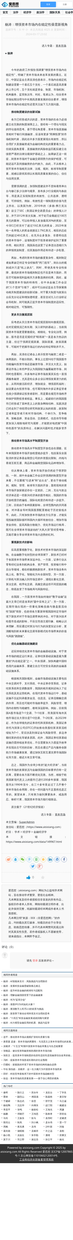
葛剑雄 (6, 1130)
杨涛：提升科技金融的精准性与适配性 (23, 990)
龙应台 (48, 1092)
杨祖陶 (6, 1105)
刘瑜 (61, 1126)
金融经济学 (40, 832)
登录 (35, 960)
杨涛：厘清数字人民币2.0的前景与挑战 (23, 1008)
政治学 (40, 12)
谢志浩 (34, 1139)
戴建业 (62, 1105)
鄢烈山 (20, 1096)
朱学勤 (34, 1135)
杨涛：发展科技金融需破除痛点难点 (21, 985)
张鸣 (19, 1109)
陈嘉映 (48, 1096)
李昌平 (6, 1109)
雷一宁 (62, 1122)
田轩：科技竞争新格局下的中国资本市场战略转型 (28, 1073)
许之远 (48, 1130)
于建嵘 (6, 1101)
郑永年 (34, 1092)
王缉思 (34, 1113)
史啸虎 (62, 1118)
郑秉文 (62, 1135)
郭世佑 (62, 1113)
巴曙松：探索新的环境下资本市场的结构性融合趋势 (29, 1064)
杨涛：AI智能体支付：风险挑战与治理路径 (25, 981)
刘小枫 (34, 1122)
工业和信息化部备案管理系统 (36, 1159)
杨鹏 (5, 1113)
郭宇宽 (48, 1101)
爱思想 (11, 5)
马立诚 (62, 1101)
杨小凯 (6, 1135)
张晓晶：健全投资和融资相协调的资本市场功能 (27, 1050)
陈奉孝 (48, 1113)
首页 (5, 12)
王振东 (20, 1118)
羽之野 (20, 1139)
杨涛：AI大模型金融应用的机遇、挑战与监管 (26, 1022)
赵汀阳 (48, 1105)
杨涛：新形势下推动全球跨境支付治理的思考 (26, 1013)
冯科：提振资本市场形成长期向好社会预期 (25, 1059)
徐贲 (33, 1101)
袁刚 (61, 1130)
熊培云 (6, 1122)
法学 (15, 12)
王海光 (48, 1109)
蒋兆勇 (20, 1126)
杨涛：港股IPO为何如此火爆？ (19, 1004)
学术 (17, 832)
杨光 (61, 1139)
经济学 (27, 12)
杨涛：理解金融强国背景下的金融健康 (23, 995)
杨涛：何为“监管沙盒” (14, 999)
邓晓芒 (20, 1113)
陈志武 (20, 1101)
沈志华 (20, 1105)
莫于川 (6, 1139)
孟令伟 (48, 1122)
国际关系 (55, 12)
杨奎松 (34, 1109)
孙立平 (48, 1139)
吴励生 (20, 1135)
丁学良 (62, 1092)
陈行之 (20, 1092)
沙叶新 (48, 1126)
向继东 (34, 1105)
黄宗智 (62, 1096)
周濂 (61, 1109)
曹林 (5, 1096)
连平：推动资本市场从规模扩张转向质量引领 (26, 1036)
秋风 (19, 1122)
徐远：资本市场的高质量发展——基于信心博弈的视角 (31, 1078)
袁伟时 (48, 1118)
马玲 (5, 1118)
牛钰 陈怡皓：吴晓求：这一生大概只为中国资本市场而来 (32, 1069)
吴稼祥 (34, 1130)
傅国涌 (34, 1096)
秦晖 (5, 1092)
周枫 (5, 1126)
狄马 (33, 1118)
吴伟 (33, 1126)
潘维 (47, 1135)
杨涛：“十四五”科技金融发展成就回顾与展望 (26, 1018)
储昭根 (20, 1130)
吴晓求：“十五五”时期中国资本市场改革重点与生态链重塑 (33, 1046)
